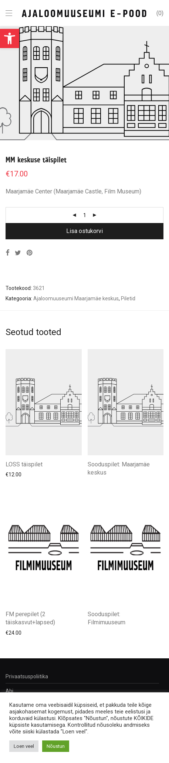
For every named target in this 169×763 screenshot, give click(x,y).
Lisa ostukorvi (84, 230)
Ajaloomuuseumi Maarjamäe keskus (76, 298)
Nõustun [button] (56, 746)
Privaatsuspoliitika (27, 676)
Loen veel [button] (24, 746)
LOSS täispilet (24, 464)
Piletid (128, 298)
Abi (9, 691)
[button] (9, 38)
